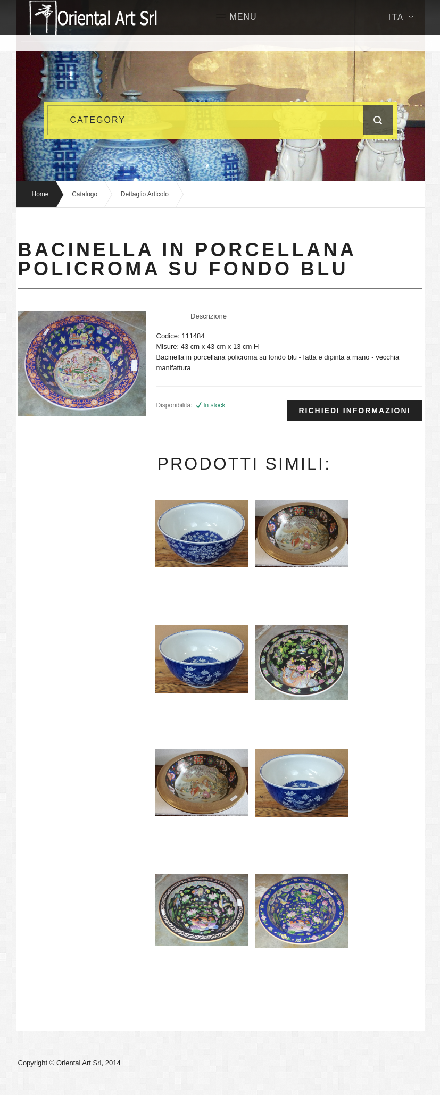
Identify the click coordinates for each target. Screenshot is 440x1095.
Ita (400, 17)
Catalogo (84, 194)
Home (40, 194)
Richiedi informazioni (354, 410)
